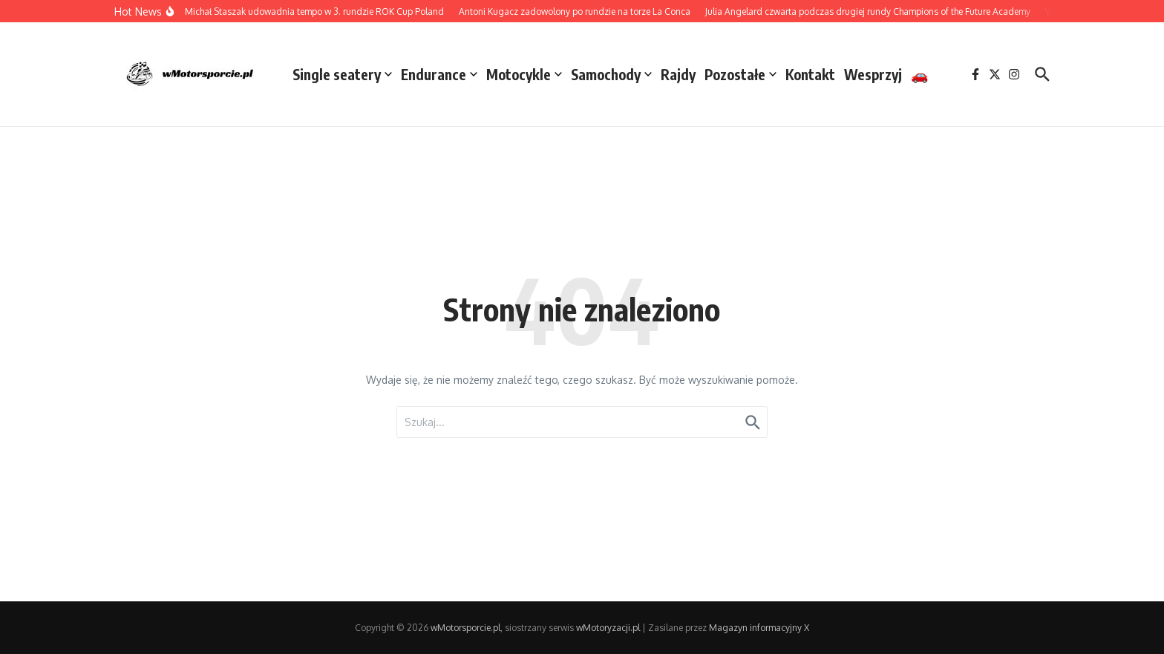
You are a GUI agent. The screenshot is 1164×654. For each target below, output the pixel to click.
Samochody (611, 74)
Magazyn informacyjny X (759, 627)
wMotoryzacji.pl (608, 627)
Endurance (439, 74)
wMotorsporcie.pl (465, 627)
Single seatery (342, 74)
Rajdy (678, 74)
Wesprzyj (873, 74)
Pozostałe (740, 74)
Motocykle (524, 74)
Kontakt (810, 74)
